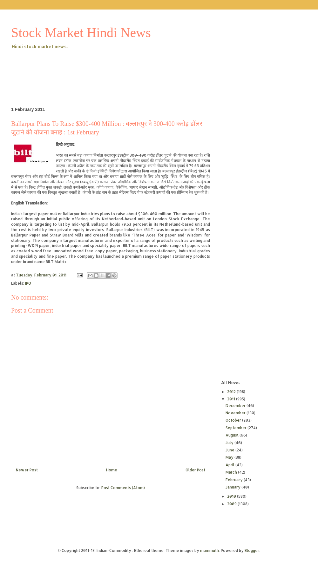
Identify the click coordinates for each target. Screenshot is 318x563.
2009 (232, 504)
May (230, 457)
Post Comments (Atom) (123, 487)
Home (111, 470)
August (233, 435)
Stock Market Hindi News (81, 32)
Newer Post (27, 470)
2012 (232, 391)
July (230, 442)
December (236, 405)
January (233, 487)
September (236, 427)
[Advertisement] (126, 68)
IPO (28, 283)
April (230, 465)
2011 (231, 399)
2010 (232, 496)
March (232, 472)
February (235, 479)
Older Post (195, 470)
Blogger (252, 550)
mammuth (209, 550)
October (234, 420)
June (230, 450)
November (236, 413)
